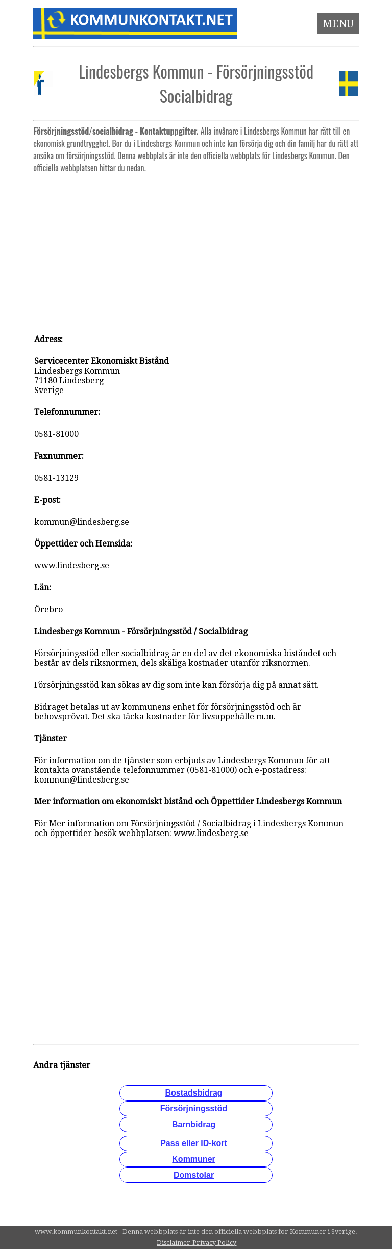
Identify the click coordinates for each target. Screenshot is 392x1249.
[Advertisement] (196, 248)
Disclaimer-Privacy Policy (196, 1242)
